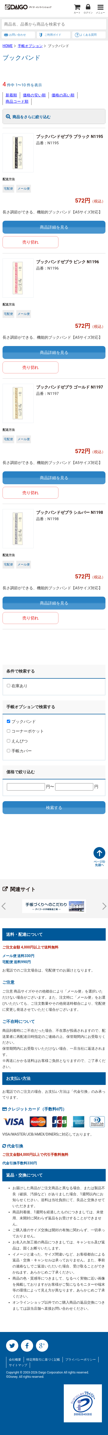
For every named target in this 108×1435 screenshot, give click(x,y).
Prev (5, 906)
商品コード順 (17, 101)
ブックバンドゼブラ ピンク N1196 (67, 261)
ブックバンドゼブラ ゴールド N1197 (69, 387)
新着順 (11, 95)
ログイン (88, 12)
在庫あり (17, 685)
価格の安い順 (34, 95)
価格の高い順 (63, 95)
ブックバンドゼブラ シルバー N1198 (69, 512)
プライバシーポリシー (80, 1359)
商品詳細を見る (54, 227)
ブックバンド (21, 721)
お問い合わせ (17, 34)
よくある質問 (88, 34)
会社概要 (15, 1359)
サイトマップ (18, 1365)
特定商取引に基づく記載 (43, 1359)
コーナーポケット (25, 731)
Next (102, 906)
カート (77, 12)
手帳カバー (19, 751)
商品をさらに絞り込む (31, 117)
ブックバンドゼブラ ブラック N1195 (69, 136)
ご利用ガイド (52, 34)
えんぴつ (17, 741)
